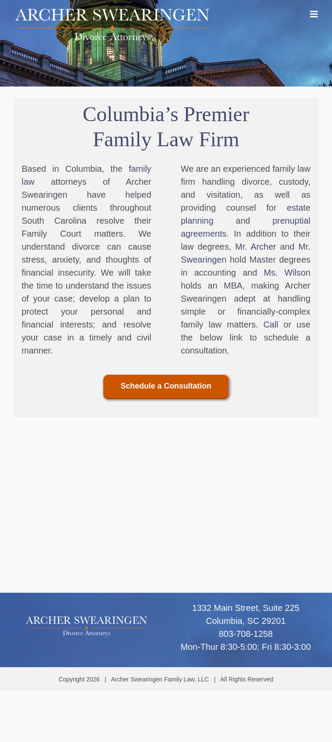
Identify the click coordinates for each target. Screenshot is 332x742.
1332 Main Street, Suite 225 (246, 608)
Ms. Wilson (287, 272)
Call (270, 324)
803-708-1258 (246, 634)
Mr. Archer (255, 246)
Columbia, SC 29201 (246, 621)
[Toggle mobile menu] (314, 14)
